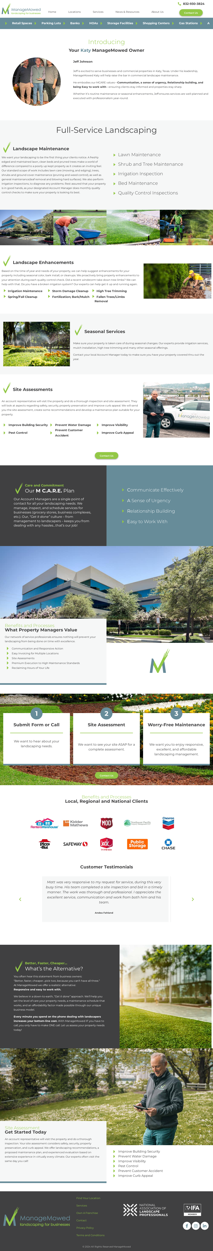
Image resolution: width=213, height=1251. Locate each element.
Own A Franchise (87, 1213)
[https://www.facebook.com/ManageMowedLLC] (187, 1226)
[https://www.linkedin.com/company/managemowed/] (205, 1226)
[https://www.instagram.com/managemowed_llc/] (196, 1226)
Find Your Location (88, 1198)
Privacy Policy (85, 1227)
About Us (157, 11)
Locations (74, 11)
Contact (81, 1220)
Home (52, 11)
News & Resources (127, 11)
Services (98, 11)
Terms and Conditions (90, 1235)
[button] (20, 899)
